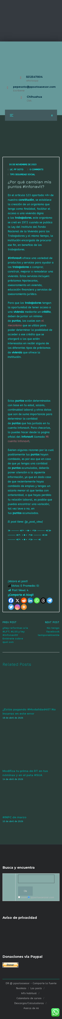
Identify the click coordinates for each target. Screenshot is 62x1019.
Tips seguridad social (22, 174)
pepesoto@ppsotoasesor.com (34, 86)
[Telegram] (50, 600)
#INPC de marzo (14, 817)
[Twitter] (11, 607)
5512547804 (34, 76)
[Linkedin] (30, 600)
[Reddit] (24, 600)
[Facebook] (11, 600)
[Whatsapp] (37, 600)
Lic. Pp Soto (16, 169)
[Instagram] (17, 607)
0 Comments (36, 169)
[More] (24, 607)
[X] (17, 600)
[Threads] (43, 600)
